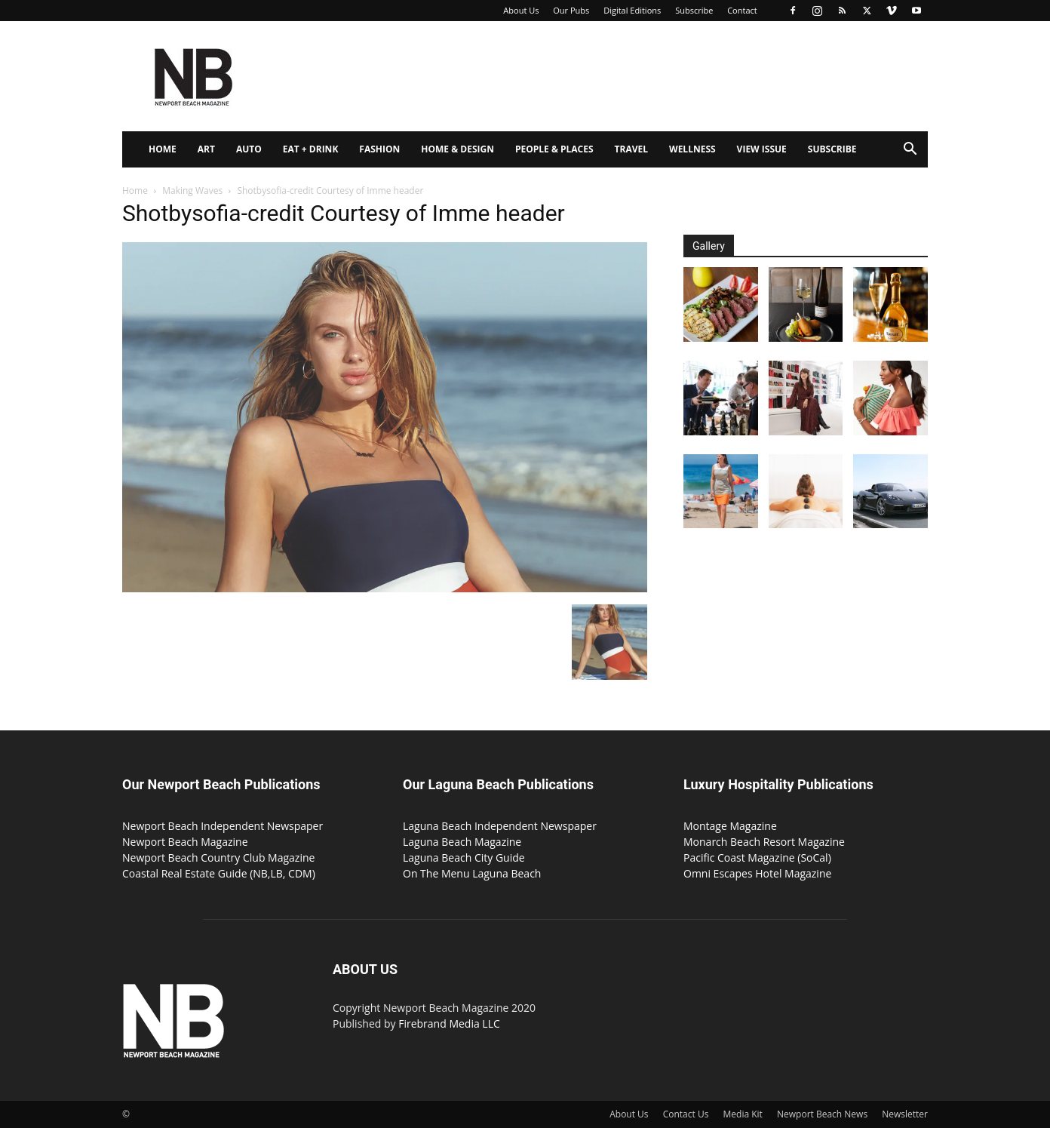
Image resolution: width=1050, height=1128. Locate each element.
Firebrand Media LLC (449, 1023)
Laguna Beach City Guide (464, 857)
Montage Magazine (730, 826)
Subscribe (694, 10)
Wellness (692, 149)
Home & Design (457, 149)
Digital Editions (632, 10)
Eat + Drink (311, 149)
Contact (742, 10)
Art (206, 149)
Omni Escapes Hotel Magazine (757, 873)
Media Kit (743, 1114)
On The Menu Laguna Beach (472, 873)
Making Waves (192, 190)
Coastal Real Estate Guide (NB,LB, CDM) (218, 873)
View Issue (762, 149)
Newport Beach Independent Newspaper (222, 826)
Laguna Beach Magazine (462, 841)
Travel (631, 149)
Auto (249, 149)
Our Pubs (571, 10)
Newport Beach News (822, 1114)
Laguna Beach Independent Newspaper (500, 826)
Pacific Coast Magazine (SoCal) (757, 857)
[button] (910, 150)
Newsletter (905, 1114)
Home (163, 149)
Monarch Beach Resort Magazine (764, 841)
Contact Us (686, 1114)
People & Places (554, 149)
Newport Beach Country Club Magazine (218, 857)
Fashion (379, 149)
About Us (521, 10)
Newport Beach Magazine (185, 841)
